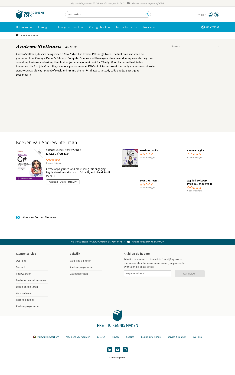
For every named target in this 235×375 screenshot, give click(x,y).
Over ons (21, 260)
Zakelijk (75, 253)
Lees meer (22, 74)
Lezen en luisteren (27, 286)
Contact (20, 267)
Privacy (115, 337)
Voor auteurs (23, 293)
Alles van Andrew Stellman (39, 217)
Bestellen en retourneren (31, 280)
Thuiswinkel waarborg (46, 337)
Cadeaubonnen (79, 273)
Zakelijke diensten (80, 260)
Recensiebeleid (25, 299)
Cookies (130, 337)
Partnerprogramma (27, 306)
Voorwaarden (23, 273)
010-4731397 (212, 27)
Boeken (175, 46)
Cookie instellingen (151, 337)
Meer (49, 176)
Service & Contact (177, 337)
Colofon (101, 337)
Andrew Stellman (31, 35)
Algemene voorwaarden (78, 337)
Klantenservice (26, 253)
